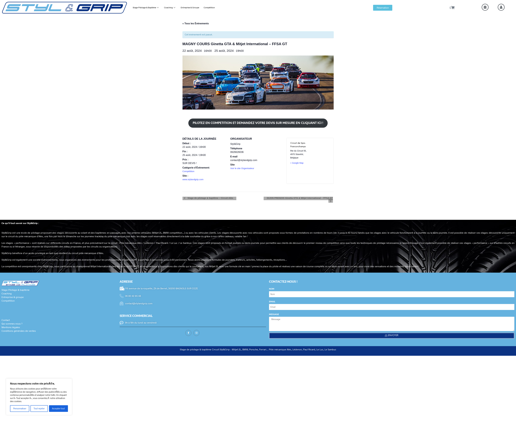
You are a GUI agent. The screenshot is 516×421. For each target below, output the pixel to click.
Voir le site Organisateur (243, 168)
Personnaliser (19, 408)
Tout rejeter (39, 408)
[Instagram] (196, 330)
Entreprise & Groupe (194, 7)
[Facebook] (188, 330)
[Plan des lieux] (320, 161)
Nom (271, 286)
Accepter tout (58, 408)
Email (272, 299)
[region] (39, 397)
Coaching (173, 7)
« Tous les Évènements (195, 23)
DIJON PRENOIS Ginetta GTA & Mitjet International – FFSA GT (296, 198)
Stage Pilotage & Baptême (147, 7)
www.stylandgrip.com (193, 179)
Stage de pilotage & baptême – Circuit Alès (208, 198)
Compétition (216, 7)
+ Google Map (297, 163)
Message (274, 312)
